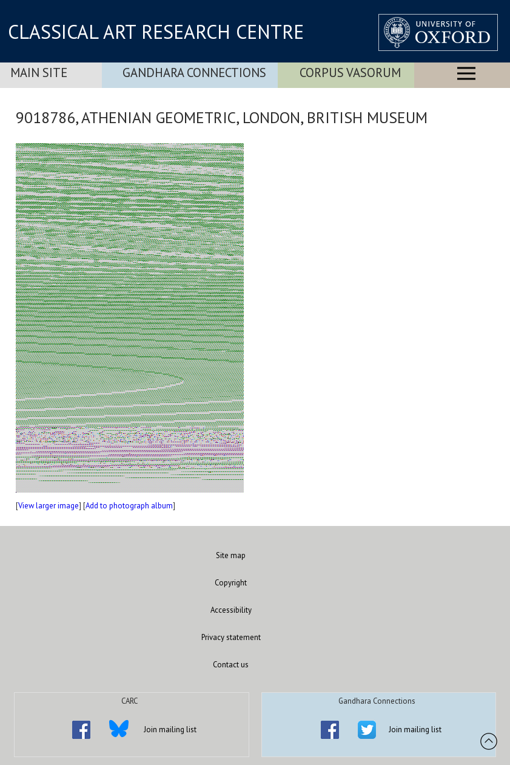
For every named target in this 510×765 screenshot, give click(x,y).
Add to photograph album (129, 505)
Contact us (231, 664)
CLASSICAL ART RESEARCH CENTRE (156, 31)
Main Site (38, 72)
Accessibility (231, 610)
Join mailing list (170, 729)
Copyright (231, 583)
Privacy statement (231, 637)
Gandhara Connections (194, 72)
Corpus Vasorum (350, 72)
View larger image (48, 505)
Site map (231, 555)
